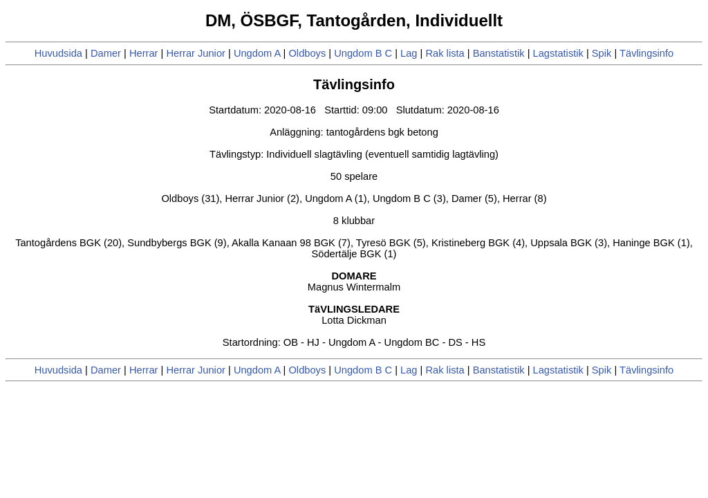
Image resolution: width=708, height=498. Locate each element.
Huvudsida (58, 53)
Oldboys (307, 53)
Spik (602, 53)
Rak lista (444, 53)
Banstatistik (499, 53)
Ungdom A (257, 53)
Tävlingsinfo (646, 53)
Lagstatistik (558, 53)
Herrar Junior (195, 53)
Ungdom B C (363, 53)
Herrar (143, 53)
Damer (106, 53)
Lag (408, 53)
